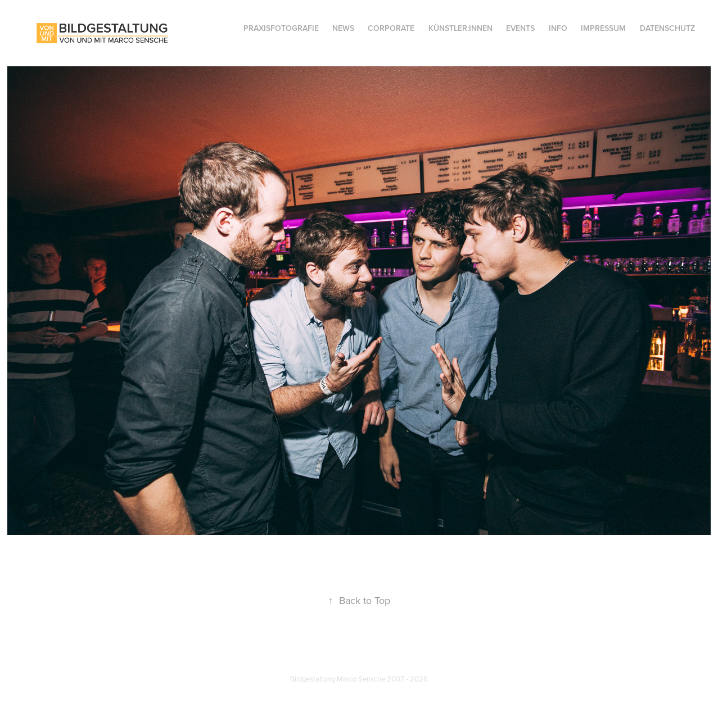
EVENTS (520, 28)
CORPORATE (391, 28)
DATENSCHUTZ (667, 28)
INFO (558, 28)
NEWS (343, 28)
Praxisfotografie (281, 28)
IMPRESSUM (603, 28)
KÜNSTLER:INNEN (460, 28)
